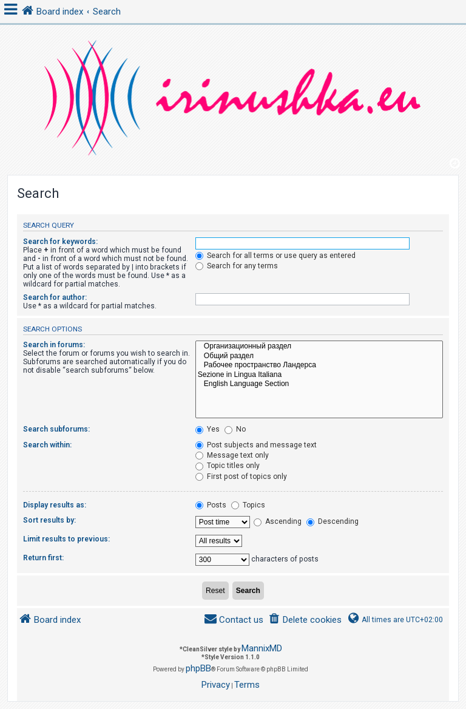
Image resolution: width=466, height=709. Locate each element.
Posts (210, 505)
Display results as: (54, 505)
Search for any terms (236, 266)
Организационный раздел (319, 346)
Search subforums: (56, 429)
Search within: (47, 445)
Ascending (278, 521)
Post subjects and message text (256, 445)
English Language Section (319, 384)
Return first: (43, 558)
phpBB (198, 668)
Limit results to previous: (66, 539)
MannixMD (261, 648)
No (235, 429)
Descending (332, 521)
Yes (207, 429)
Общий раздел (319, 356)
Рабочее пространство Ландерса (319, 365)
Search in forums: (54, 345)
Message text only (232, 455)
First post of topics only (241, 476)
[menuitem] (305, 620)
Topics (248, 505)
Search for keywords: (60, 241)
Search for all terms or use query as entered (275, 255)
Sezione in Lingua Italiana (319, 375)
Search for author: (55, 297)
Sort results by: (49, 520)
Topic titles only (227, 465)
